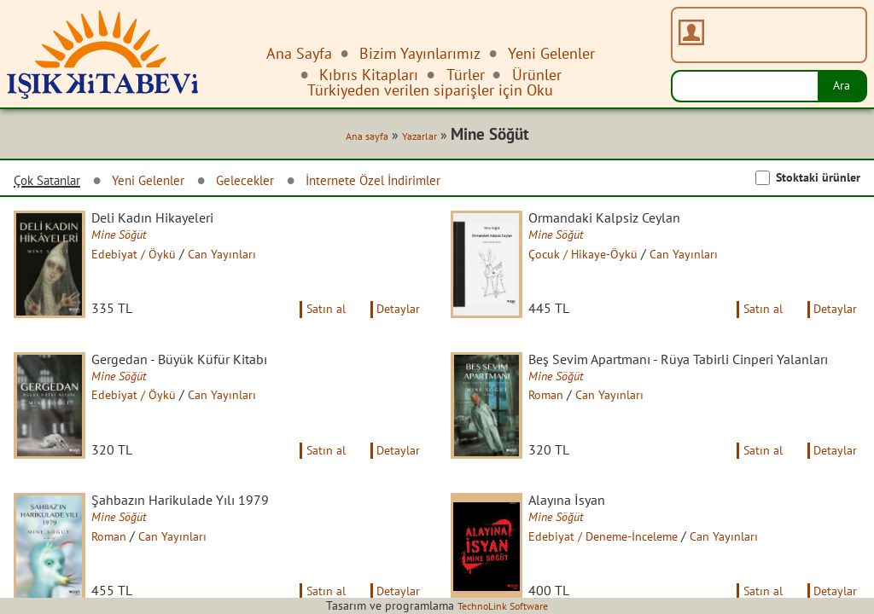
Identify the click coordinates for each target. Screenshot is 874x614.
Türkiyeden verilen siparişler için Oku (430, 90)
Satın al (314, 326)
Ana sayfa (357, 138)
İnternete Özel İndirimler (427, 183)
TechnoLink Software (502, 605)
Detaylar (395, 326)
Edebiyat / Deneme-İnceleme (623, 572)
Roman (559, 430)
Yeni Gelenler (170, 183)
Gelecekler (280, 183)
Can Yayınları (244, 258)
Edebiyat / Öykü (148, 258)
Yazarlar (415, 138)
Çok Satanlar (55, 183)
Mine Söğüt (133, 238)
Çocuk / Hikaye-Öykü (600, 258)
